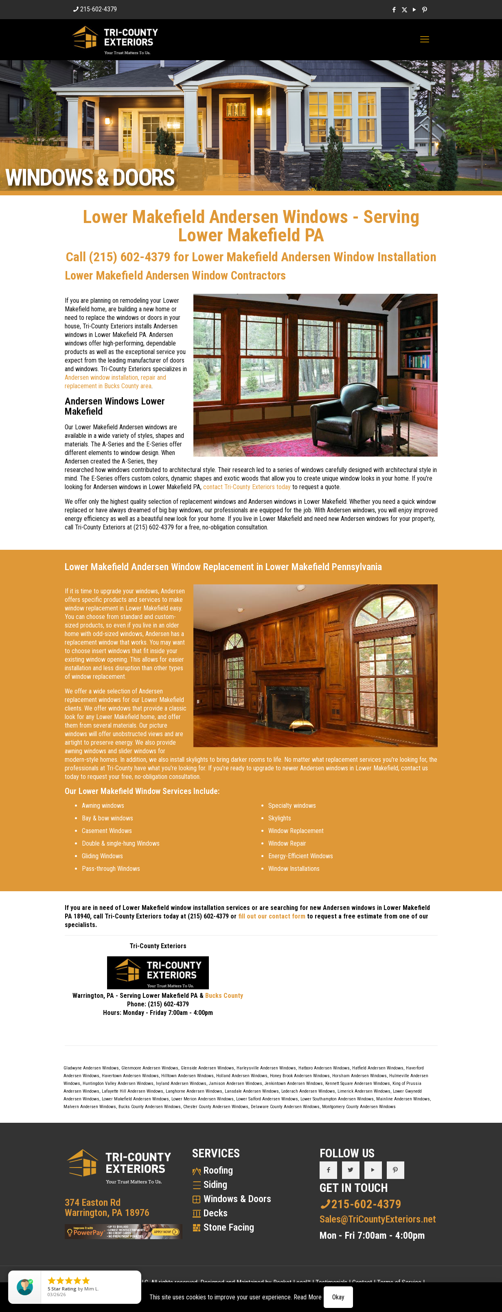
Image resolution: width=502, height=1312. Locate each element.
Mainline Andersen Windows (403, 1099)
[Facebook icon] (394, 9)
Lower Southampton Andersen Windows (337, 1099)
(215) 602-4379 (130, 257)
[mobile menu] (425, 39)
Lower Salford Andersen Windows (267, 1099)
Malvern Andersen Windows (90, 1106)
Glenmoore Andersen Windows (149, 1068)
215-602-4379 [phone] (98, 9)
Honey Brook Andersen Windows (300, 1075)
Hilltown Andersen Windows (187, 1075)
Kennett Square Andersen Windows (357, 1083)
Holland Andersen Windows (241, 1075)
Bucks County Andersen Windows (149, 1106)
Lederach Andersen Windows (308, 1091)
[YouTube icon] (415, 9)
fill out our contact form (271, 916)
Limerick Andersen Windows (364, 1091)
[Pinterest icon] (425, 9)
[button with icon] (328, 1170)
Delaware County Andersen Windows (285, 1106)
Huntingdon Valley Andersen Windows (118, 1083)
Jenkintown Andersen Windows (294, 1083)
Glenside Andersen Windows (207, 1068)
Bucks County (224, 995)
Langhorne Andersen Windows (194, 1091)
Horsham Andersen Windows (359, 1075)
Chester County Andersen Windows (215, 1106)
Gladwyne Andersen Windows (91, 1068)
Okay (338, 1297)
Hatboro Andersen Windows (324, 1068)
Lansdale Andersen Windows (252, 1091)
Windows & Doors (237, 1199)
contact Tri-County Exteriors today (247, 487)
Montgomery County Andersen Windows (359, 1106)
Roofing (218, 1170)
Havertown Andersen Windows (130, 1075)
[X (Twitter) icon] (404, 9)
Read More (308, 1297)
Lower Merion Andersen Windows (202, 1099)
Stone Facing (229, 1227)
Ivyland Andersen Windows (181, 1083)
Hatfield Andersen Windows (377, 1068)
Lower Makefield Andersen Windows (135, 1099)
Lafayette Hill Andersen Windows (132, 1091)
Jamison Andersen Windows (235, 1083)
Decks (216, 1213)
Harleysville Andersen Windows (266, 1068)
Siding (215, 1184)
